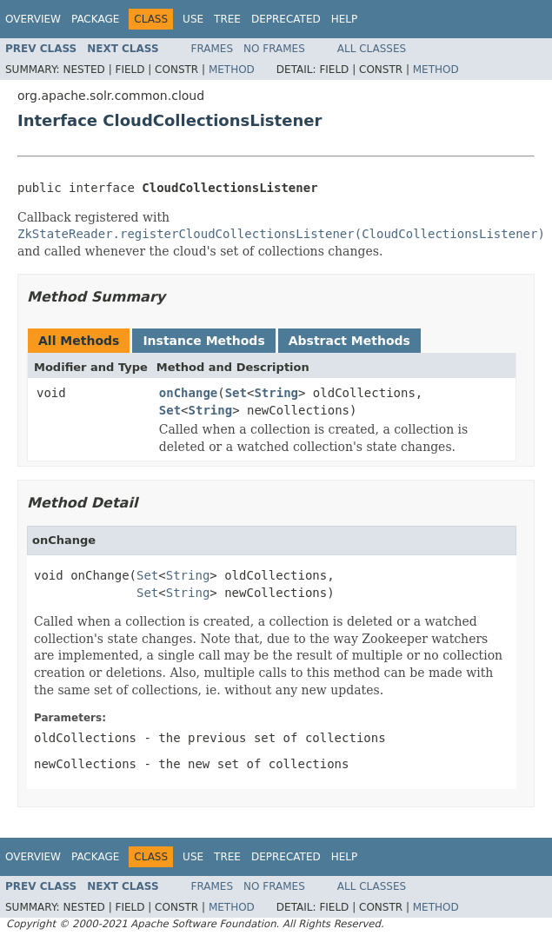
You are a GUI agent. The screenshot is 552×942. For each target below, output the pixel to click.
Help (344, 19)
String (276, 393)
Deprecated (286, 19)
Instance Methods (203, 341)
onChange (188, 393)
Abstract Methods (349, 341)
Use (193, 19)
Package (95, 19)
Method (232, 69)
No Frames (274, 49)
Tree (227, 19)
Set (236, 393)
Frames (212, 49)
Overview (33, 19)
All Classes (371, 49)
